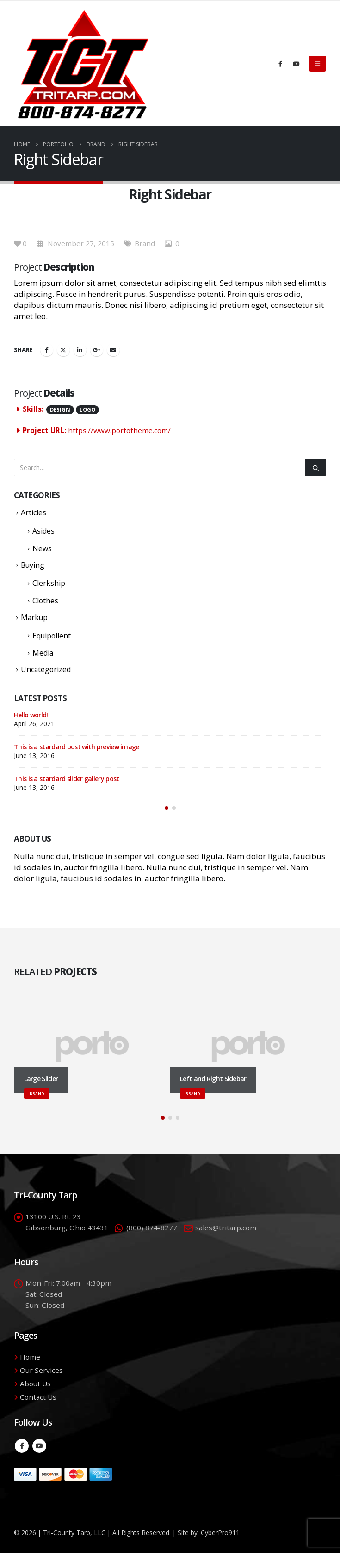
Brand (145, 243)
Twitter (63, 349)
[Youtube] (296, 63)
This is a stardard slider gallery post (66, 778)
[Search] (315, 467)
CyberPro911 (220, 1532)
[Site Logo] (83, 64)
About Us (35, 1383)
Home (30, 1356)
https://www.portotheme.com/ (119, 430)
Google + (96, 349)
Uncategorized (46, 669)
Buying (32, 565)
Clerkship (48, 583)
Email (113, 349)
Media (42, 653)
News (42, 548)
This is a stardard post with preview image (76, 746)
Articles (33, 512)
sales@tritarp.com (225, 1227)
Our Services (41, 1370)
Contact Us (38, 1397)
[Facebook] (280, 63)
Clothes (45, 601)
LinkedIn (80, 349)
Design (60, 409)
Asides (43, 531)
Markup (34, 617)
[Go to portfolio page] (92, 1047)
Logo (87, 409)
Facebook (46, 349)
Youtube (39, 1446)
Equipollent (51, 636)
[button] (317, 64)
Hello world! (31, 714)
